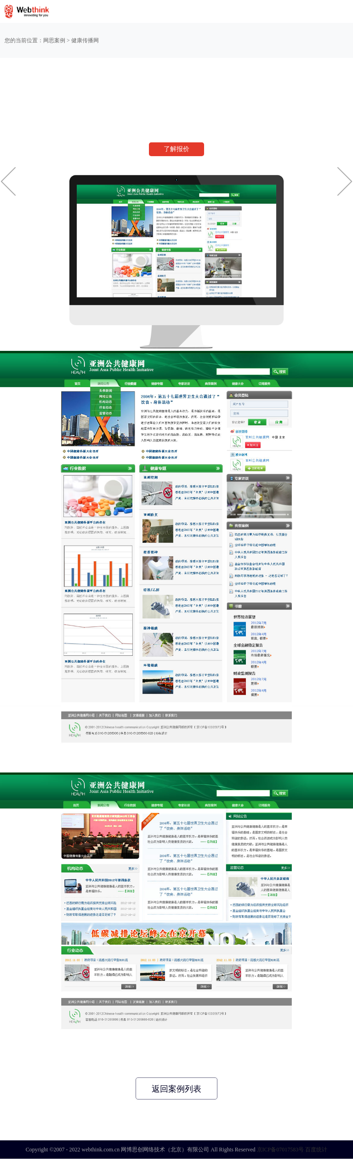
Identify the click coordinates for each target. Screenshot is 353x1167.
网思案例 (54, 40)
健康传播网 (85, 40)
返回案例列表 (176, 1089)
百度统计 (316, 1149)
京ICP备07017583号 (280, 1149)
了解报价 (176, 149)
